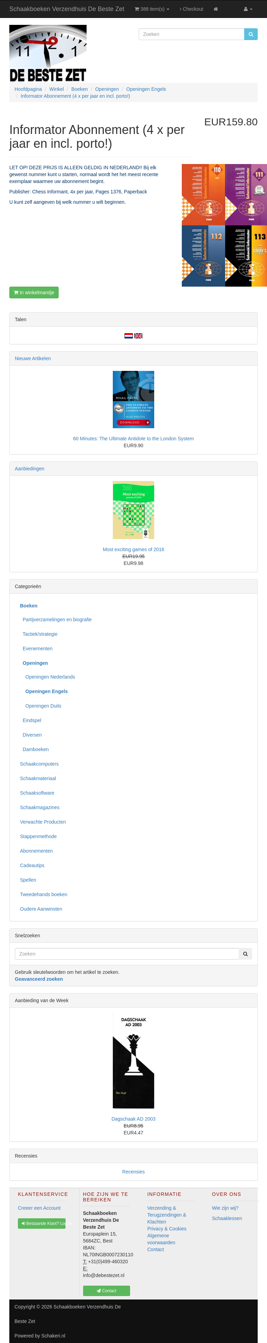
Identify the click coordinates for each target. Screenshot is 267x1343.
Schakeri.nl (53, 1336)
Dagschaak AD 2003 (133, 1119)
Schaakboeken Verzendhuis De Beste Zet (66, 9)
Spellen (28, 880)
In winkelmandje (34, 292)
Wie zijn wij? (225, 1208)
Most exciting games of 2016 (133, 549)
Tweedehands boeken (43, 894)
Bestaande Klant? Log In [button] (44, 1223)
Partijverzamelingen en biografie (56, 619)
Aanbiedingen (29, 468)
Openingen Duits (40, 706)
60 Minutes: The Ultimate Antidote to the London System (133, 438)
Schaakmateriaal (38, 778)
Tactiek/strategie (39, 634)
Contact (155, 1249)
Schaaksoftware (37, 793)
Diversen (31, 735)
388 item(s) (152, 9)
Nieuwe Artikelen (33, 358)
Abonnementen (36, 851)
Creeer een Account (39, 1208)
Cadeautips (32, 865)
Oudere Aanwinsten (41, 909)
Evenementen (36, 648)
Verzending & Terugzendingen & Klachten (166, 1215)
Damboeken (34, 749)
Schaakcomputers (39, 764)
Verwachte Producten (43, 822)
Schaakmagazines (39, 807)
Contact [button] (106, 1290)
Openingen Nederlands (47, 677)
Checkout (191, 9)
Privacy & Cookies (167, 1228)
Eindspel (30, 720)
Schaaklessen (227, 1218)
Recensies (133, 1171)
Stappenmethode (38, 836)
